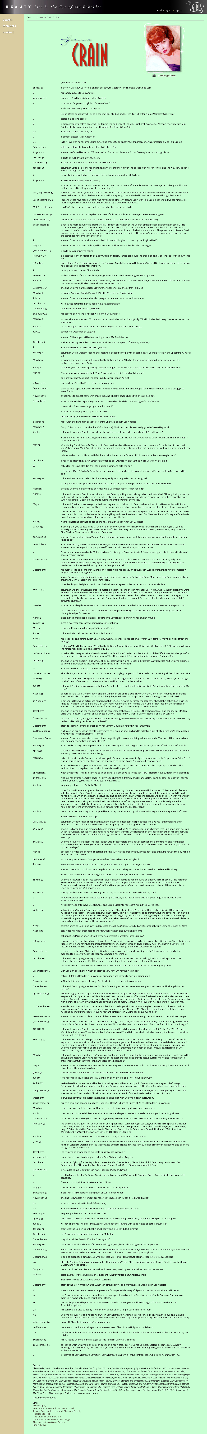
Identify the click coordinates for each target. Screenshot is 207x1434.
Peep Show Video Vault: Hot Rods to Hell (53, 1408)
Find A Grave (39, 1425)
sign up (179, 10)
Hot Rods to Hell (41, 1414)
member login (163, 10)
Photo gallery (167, 75)
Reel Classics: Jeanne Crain (47, 1417)
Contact (8, 32)
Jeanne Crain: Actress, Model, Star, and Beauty (57, 1411)
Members (9, 26)
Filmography (39, 1406)
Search (7, 19)
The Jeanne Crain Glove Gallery (49, 1422)
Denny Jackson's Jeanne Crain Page (51, 1419)
